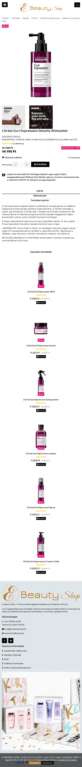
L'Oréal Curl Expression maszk (41, 345)
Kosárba (40, 164)
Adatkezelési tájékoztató (15, 651)
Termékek (16, 18)
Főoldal (5, 18)
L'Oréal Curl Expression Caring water (41, 399)
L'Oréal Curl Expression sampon (41, 453)
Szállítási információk (13, 663)
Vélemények (39, 195)
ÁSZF (6, 659)
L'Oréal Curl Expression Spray (41, 507)
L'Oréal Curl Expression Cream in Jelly (41, 561)
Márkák (26, 18)
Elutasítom (47, 763)
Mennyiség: (7, 165)
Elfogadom (35, 763)
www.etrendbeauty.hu (14, 633)
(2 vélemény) (18, 144)
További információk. (67, 760)
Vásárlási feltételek (12, 655)
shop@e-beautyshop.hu (15, 629)
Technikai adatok (40, 200)
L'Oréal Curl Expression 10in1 (41, 292)
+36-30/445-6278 (12, 621)
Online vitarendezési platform (17, 668)
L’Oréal (34, 18)
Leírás (39, 190)
